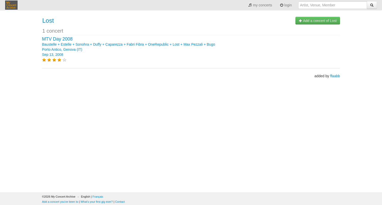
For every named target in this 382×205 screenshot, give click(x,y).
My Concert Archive (11, 5)
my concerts (260, 5)
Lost (48, 20)
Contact (120, 201)
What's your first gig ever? (96, 201)
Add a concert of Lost (318, 21)
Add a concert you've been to (60, 201)
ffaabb (335, 76)
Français (97, 196)
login (286, 5)
